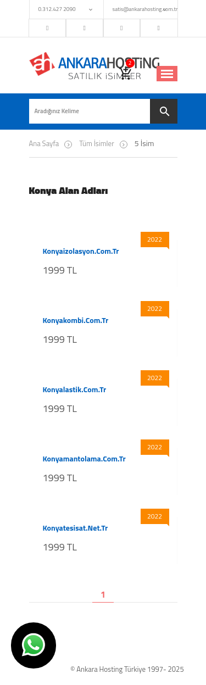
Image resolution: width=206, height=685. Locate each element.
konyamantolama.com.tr (84, 458)
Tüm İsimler (96, 143)
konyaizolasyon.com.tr (81, 251)
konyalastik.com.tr (75, 389)
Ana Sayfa (44, 143)
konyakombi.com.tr (76, 320)
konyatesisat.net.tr (75, 527)
